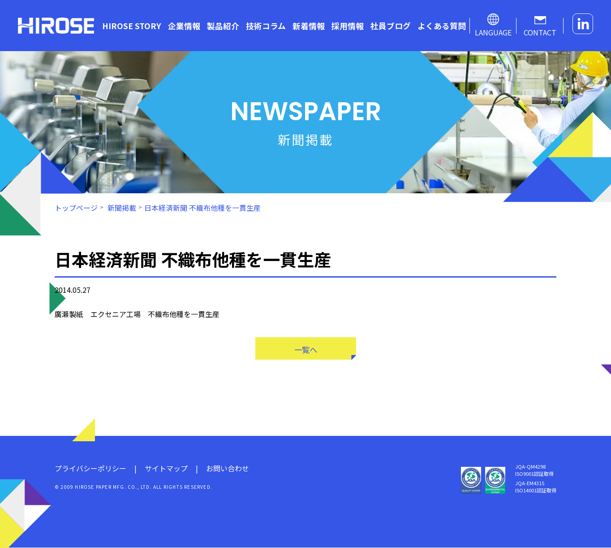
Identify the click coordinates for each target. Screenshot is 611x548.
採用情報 (347, 25)
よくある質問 (441, 25)
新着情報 (309, 25)
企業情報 (184, 25)
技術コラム (266, 25)
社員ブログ (390, 25)
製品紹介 (223, 25)
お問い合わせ (227, 468)
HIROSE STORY (131, 25)
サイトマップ (166, 468)
